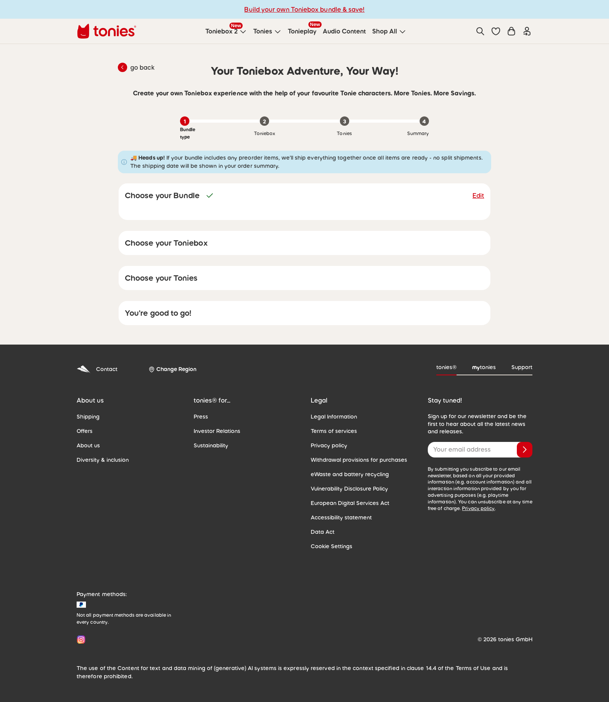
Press (201, 416)
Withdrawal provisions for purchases (354, 460)
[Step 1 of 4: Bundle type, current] (184, 121)
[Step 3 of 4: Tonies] (344, 121)
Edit (478, 195)
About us (87, 445)
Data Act (321, 532)
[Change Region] (170, 369)
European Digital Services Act (346, 503)
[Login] (527, 31)
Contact (96, 369)
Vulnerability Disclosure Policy (347, 489)
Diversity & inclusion (101, 460)
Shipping (87, 416)
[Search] (480, 31)
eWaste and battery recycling (346, 474)
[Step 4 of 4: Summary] (424, 121)
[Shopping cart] (511, 31)
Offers (84, 431)
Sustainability (210, 445)
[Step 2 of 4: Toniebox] (264, 121)
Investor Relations (215, 431)
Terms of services (332, 431)
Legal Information (332, 416)
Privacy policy (327, 445)
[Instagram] (80, 639)
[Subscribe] (524, 449)
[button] (495, 31)
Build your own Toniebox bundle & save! (304, 9)
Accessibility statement (338, 517)
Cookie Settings (330, 546)
